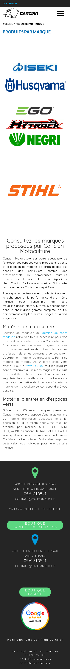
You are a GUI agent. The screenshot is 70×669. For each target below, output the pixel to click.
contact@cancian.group (35, 499)
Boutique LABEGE (35, 592)
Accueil (8, 23)
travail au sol (34, 366)
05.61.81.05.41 (10, 3)
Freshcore (35, 655)
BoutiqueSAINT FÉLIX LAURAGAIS (35, 525)
